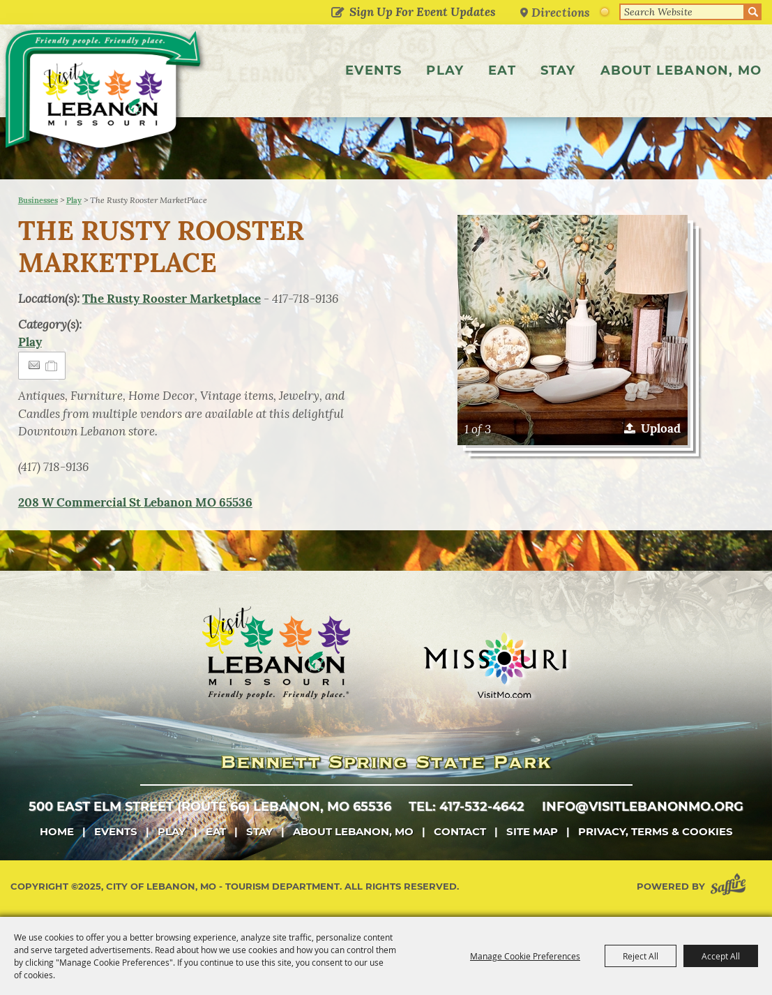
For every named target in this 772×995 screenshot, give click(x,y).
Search (753, 11)
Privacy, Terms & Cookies (655, 831)
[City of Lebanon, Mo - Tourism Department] (104, 92)
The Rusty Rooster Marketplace (171, 298)
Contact (460, 831)
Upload (661, 428)
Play (445, 70)
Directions (560, 12)
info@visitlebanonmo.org (642, 806)
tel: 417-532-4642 (466, 806)
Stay (558, 70)
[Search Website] (682, 11)
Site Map (532, 831)
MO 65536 (135, 502)
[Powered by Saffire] (730, 886)
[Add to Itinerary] (52, 365)
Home (57, 831)
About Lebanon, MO (681, 70)
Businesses (38, 200)
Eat (502, 70)
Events (373, 70)
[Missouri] (495, 665)
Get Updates (337, 13)
